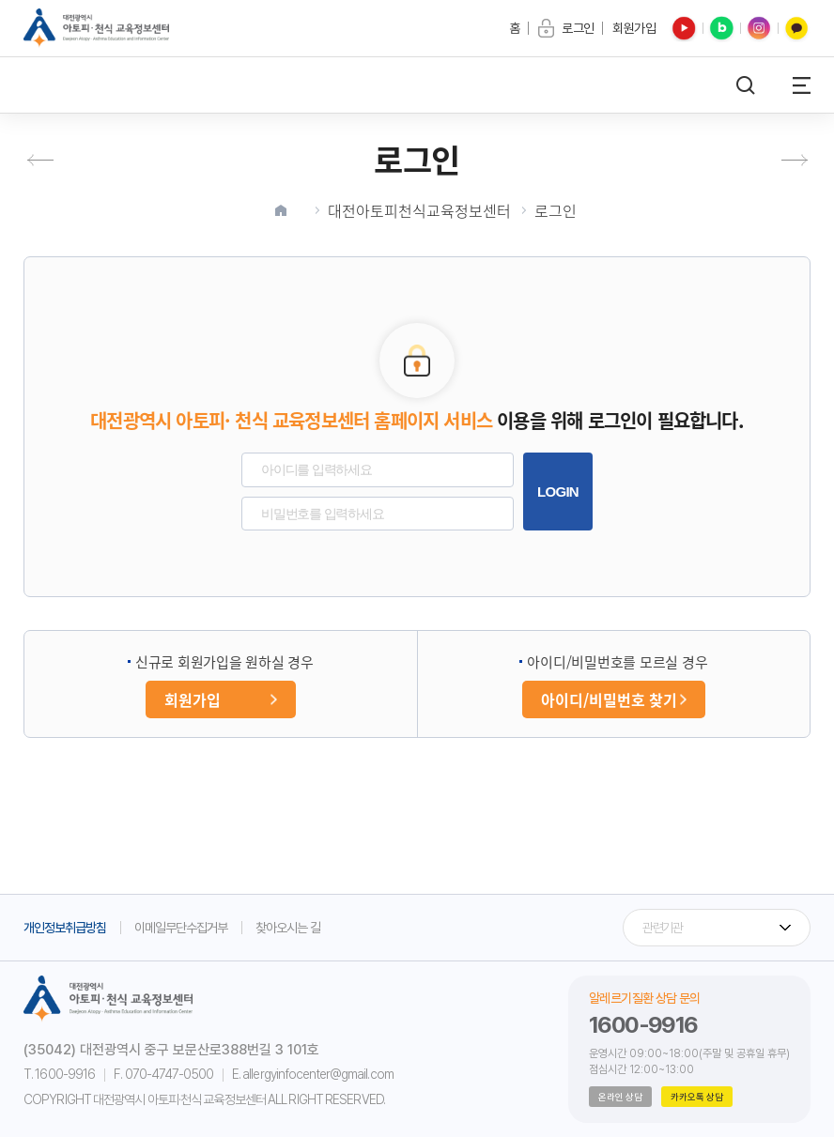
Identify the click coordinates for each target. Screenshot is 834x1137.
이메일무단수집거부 (180, 927)
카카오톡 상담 (697, 1096)
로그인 (555, 210)
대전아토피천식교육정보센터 (419, 210)
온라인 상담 (620, 1096)
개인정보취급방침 (64, 927)
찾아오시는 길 (287, 927)
